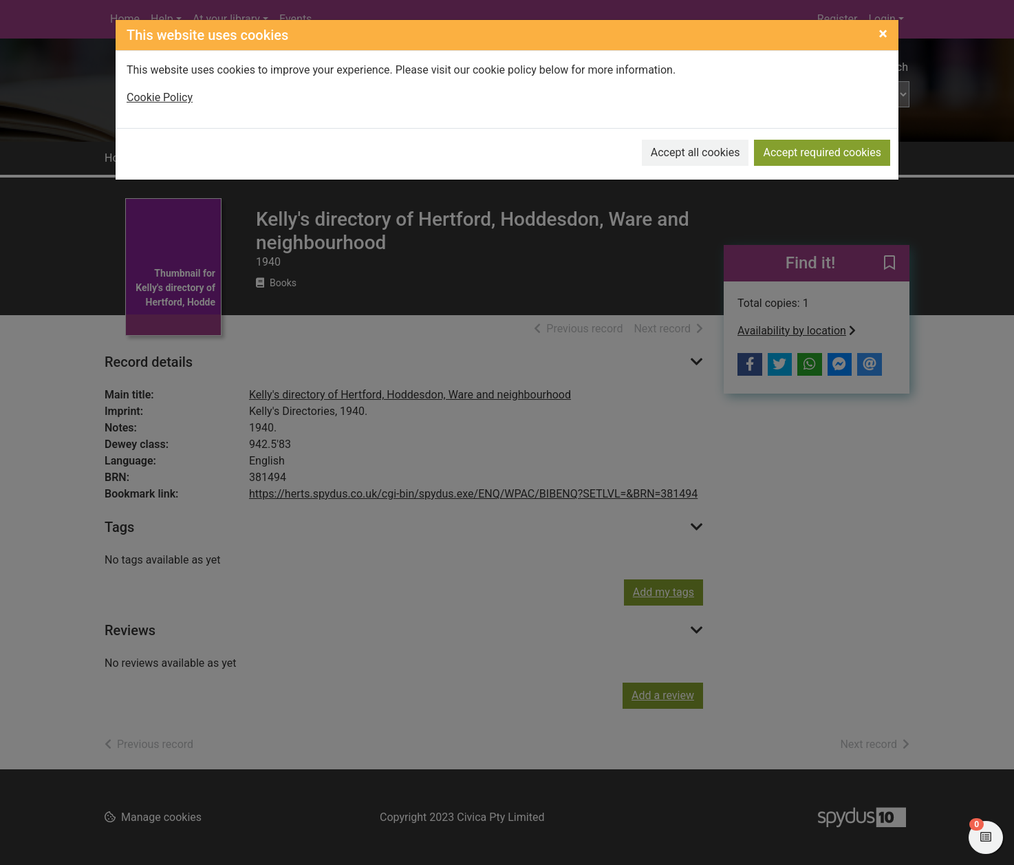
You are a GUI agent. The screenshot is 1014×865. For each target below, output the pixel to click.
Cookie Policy (160, 97)
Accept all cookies (695, 152)
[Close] (882, 33)
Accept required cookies (822, 152)
